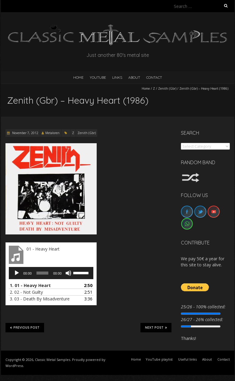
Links (117, 77)
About (134, 77)
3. (40, 299)
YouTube (98, 77)
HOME (78, 77)
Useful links (187, 359)
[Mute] (68, 273)
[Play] (17, 273)
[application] (51, 273)
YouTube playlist (159, 359)
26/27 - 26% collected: (202, 319)
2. (26, 292)
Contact (154, 77)
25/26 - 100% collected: (203, 307)
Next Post (156, 327)
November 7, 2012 (24, 133)
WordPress (14, 365)
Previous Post (25, 327)
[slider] (42, 273)
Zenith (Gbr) (167, 88)
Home (146, 88)
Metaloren (52, 133)
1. (30, 285)
